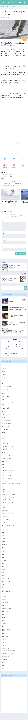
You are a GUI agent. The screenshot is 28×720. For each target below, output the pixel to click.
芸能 (3, 642)
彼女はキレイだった (8, 499)
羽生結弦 (20, 185)
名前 (3, 233)
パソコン (5, 377)
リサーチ (4, 535)
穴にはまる (9, 185)
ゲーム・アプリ (6, 414)
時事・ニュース (6, 611)
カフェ (3, 405)
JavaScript (5, 429)
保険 (3, 554)
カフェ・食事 (5, 408)
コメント (4, 221)
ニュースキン (6, 440)
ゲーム (3, 411)
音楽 (3, 665)
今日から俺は (6, 491)
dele (4, 467)
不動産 (3, 541)
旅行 (3, 588)
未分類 (3, 617)
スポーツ (12, 174)
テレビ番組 (5, 453)
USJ (3, 383)
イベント (4, 393)
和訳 (4, 668)
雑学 (3, 662)
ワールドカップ (7, 435)
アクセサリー (5, 390)
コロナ (3, 417)
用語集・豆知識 (6, 630)
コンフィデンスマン (8, 475)
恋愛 (3, 584)
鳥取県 (4, 599)
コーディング (5, 426)
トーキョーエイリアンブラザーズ (11, 483)
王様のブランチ (7, 458)
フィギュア (12, 181)
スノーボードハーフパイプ (10, 399)
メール (4, 240)
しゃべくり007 (7, 455)
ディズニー (5, 461)
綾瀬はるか (6, 578)
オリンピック (5, 174)
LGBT (3, 380)
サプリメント (5, 438)
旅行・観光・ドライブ (8, 591)
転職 (3, 645)
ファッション (5, 519)
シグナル (5, 481)
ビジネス (4, 516)
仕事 (3, 551)
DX (4, 374)
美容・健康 (5, 636)
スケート (5, 181)
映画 (3, 605)
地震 (3, 572)
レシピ (3, 538)
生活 (3, 626)
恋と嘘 (4, 623)
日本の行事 (5, 602)
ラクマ (3, 532)
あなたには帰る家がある (9, 470)
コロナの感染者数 (7, 423)
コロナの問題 (6, 420)
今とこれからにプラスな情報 (14, 2)
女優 (3, 575)
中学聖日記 (5, 545)
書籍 (3, 614)
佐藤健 (4, 560)
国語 (4, 569)
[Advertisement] (14, 131)
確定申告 (4, 633)
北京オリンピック (20, 183)
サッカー (4, 432)
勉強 (3, 566)
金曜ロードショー (7, 608)
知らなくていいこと (8, 502)
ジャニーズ (5, 443)
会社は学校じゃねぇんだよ (10, 494)
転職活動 (4, 659)
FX (2, 365)
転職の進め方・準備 (8, 653)
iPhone (4, 368)
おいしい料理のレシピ (8, 387)
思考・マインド (6, 581)
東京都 (4, 594)
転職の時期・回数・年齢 (9, 651)
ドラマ (3, 464)
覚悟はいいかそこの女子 (9, 513)
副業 (3, 563)
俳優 (3, 557)
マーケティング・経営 (8, 525)
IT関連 (3, 372)
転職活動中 (6, 656)
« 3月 (8, 355)
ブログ (3, 522)
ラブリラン (6, 489)
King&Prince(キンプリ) (8, 446)
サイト (4, 246)
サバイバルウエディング (9, 478)
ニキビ (4, 639)
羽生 (15, 185)
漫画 (3, 621)
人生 (3, 548)
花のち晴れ (6, 510)
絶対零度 (5, 505)
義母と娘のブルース (8, 508)
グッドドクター (7, 472)
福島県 (4, 596)
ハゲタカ (5, 486)
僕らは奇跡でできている (9, 497)
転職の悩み (6, 648)
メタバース (5, 529)
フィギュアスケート (6, 176)
